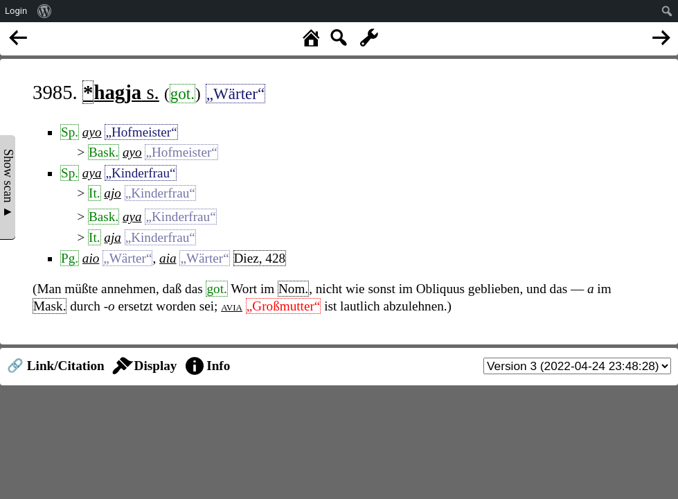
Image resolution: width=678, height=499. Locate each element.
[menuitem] (45, 11)
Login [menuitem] (16, 11)
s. (120, 92)
